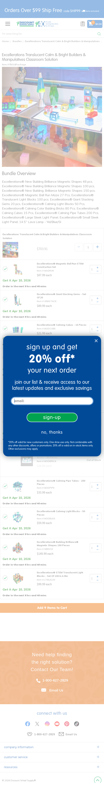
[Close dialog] (96, 341)
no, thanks (52, 432)
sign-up (52, 417)
